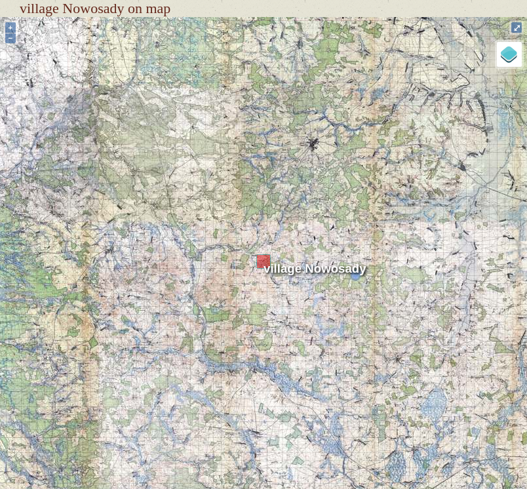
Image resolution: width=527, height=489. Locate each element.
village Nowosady (315, 268)
